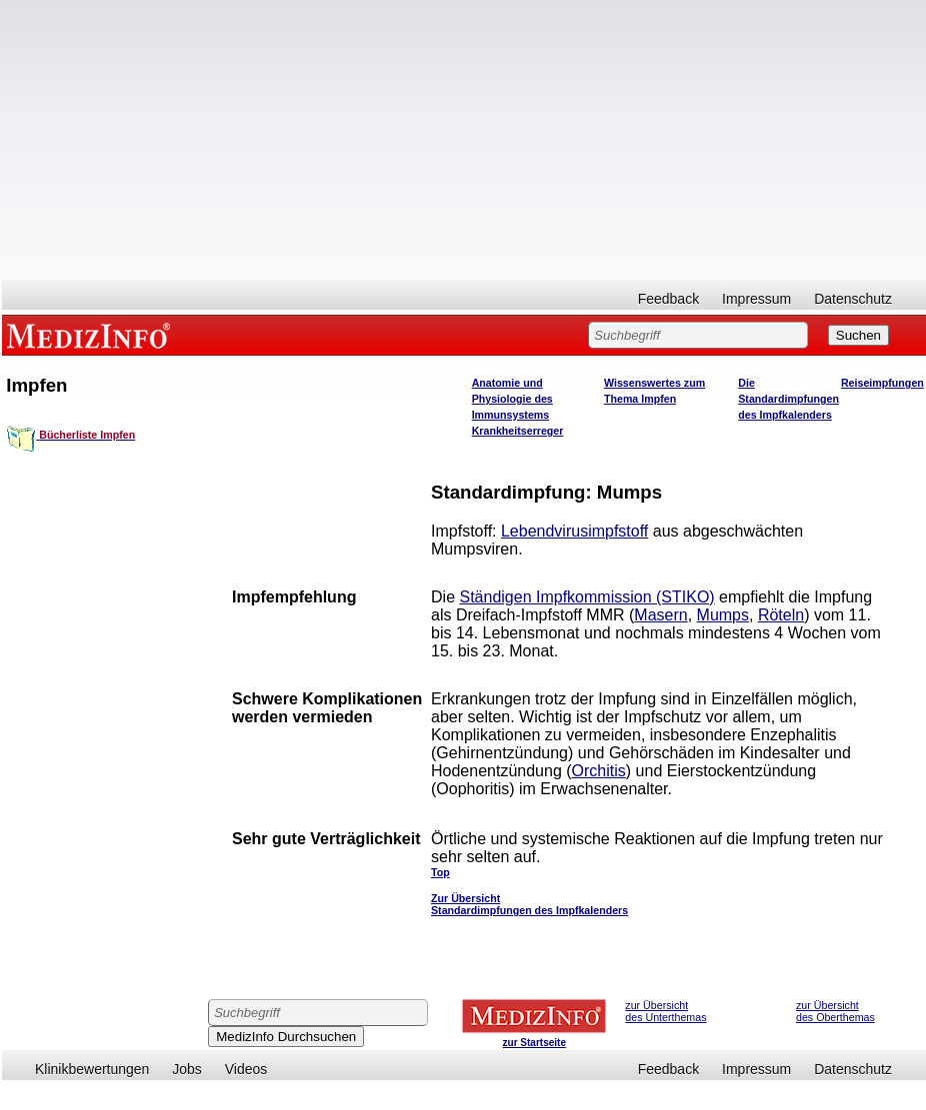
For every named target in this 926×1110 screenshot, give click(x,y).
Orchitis (599, 770)
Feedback (668, 299)
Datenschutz (853, 299)
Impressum (756, 299)
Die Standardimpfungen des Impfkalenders (788, 399)
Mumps (723, 614)
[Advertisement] (464, 140)
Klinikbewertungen (92, 1069)
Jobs (187, 1069)
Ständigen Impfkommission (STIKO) (586, 596)
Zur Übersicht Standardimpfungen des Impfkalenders (529, 904)
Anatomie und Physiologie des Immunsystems (512, 399)
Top (440, 872)
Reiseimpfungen (882, 383)
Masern (660, 614)
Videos (246, 1069)
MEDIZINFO (92, 335)
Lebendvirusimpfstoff (574, 531)
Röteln (781, 614)
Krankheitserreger (518, 431)
